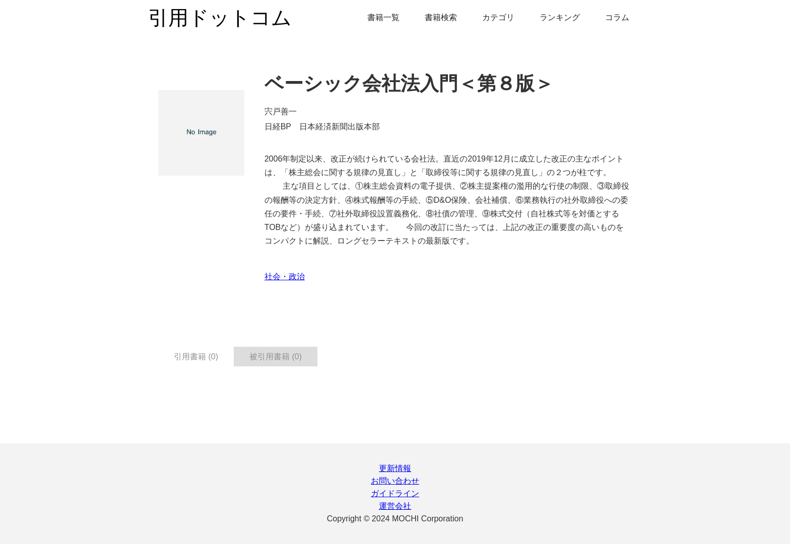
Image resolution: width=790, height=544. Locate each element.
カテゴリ (498, 17)
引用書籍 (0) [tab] (196, 356)
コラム (617, 17)
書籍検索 (441, 17)
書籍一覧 (383, 17)
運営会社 (395, 506)
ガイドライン (395, 493)
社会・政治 (285, 276)
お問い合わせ (395, 481)
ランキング (560, 17)
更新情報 (395, 468)
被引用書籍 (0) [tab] (275, 356)
